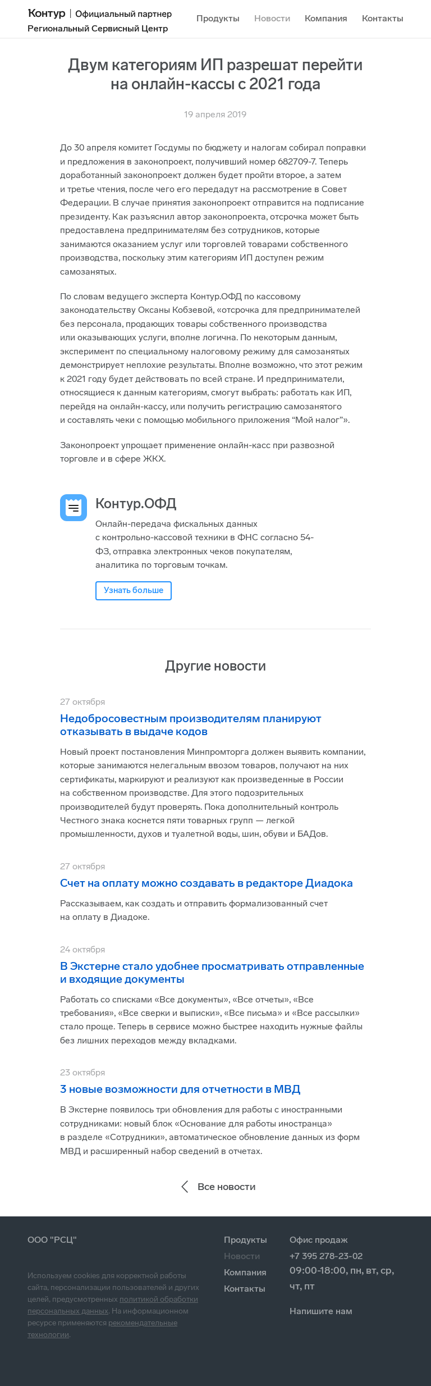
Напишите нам (321, 1311)
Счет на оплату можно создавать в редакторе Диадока (206, 883)
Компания (326, 18)
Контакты (383, 18)
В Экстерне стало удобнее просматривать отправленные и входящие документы (212, 972)
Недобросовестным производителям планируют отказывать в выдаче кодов (191, 725)
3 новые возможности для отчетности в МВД (180, 1089)
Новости (272, 18)
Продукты (218, 18)
